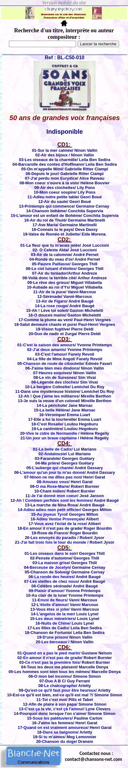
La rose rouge (54, 305)
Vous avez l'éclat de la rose (60, 523)
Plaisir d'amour (48, 590)
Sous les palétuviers (52, 718)
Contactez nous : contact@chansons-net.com (93, 756)
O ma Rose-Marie (52, 486)
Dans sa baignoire (60, 732)
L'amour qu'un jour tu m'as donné (52, 472)
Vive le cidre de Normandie (51, 433)
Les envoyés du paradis (53, 537)
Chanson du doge (59, 741)
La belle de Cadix (55, 449)
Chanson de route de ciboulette (53, 363)
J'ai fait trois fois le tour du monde (53, 542)
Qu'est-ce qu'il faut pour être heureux (60, 690)
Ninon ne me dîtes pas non (55, 477)
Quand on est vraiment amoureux (55, 727)
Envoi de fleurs (52, 600)
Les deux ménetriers (55, 618)
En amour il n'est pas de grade (52, 657)
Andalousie (55, 453)
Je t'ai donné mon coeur (54, 495)
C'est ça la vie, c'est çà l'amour (54, 709)
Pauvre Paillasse (54, 264)
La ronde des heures (54, 576)
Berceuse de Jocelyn (50, 567)
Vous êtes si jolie (52, 609)
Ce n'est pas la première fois (52, 662)
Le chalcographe (60, 685)
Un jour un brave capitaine (51, 438)
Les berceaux (54, 642)
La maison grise (53, 562)
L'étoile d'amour (52, 604)
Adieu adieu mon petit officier (51, 509)
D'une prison (55, 637)
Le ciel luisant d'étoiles (53, 268)
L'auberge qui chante (52, 467)
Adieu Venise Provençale (60, 519)
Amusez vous (55, 481)
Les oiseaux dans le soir (53, 553)
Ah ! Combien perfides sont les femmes (54, 500)
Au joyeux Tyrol (52, 514)
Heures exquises (55, 373)
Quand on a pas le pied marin (51, 653)
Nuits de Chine (55, 623)
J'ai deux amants (49, 349)
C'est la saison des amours (49, 345)
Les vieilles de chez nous (54, 581)
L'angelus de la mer (55, 614)
